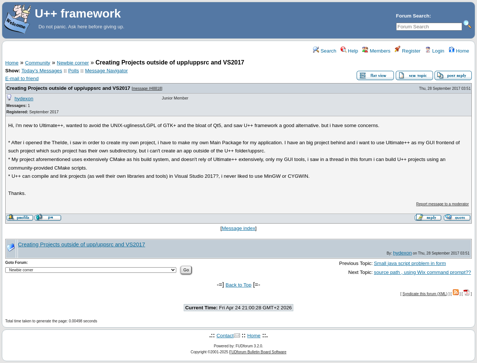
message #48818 (147, 88)
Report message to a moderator (442, 204)
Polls (73, 70)
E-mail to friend (22, 78)
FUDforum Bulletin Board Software (257, 352)
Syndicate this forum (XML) (425, 294)
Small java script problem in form (410, 263)
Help (349, 51)
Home (459, 51)
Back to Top (238, 285)
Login (434, 51)
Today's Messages (41, 70)
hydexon (24, 98)
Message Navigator (106, 70)
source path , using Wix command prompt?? (422, 272)
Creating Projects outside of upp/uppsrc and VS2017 (68, 88)
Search (324, 51)
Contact (225, 335)
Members (376, 51)
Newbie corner (73, 63)
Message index (238, 228)
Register (407, 51)
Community (37, 63)
